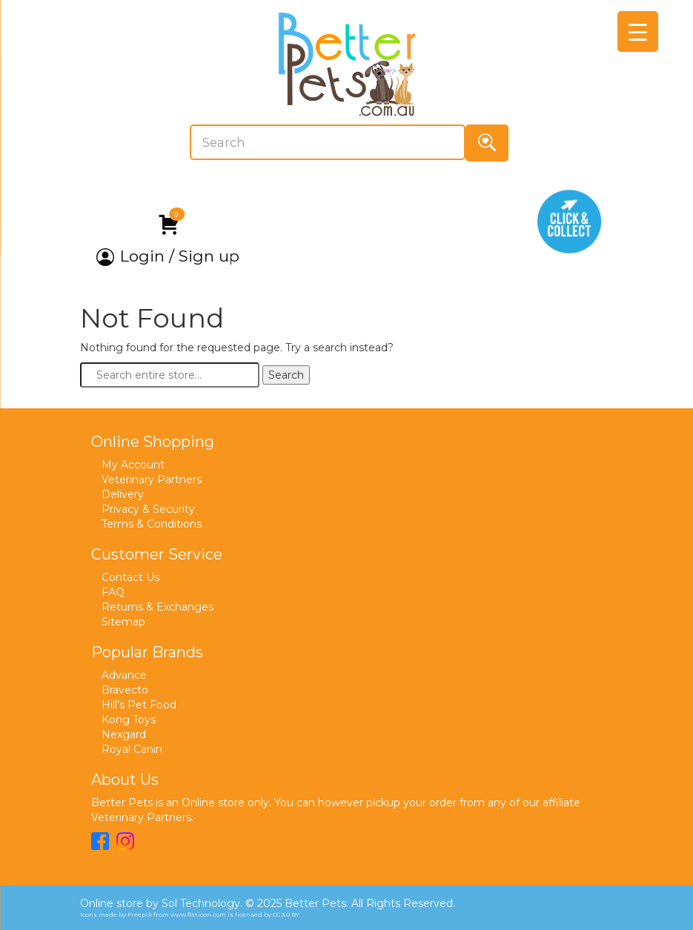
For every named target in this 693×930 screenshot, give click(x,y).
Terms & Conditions (152, 524)
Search (286, 375)
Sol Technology (201, 903)
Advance (124, 675)
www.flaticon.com (198, 914)
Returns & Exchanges (157, 607)
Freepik (139, 914)
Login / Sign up (167, 256)
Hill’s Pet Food (139, 704)
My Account (133, 464)
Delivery (123, 494)
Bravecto (125, 690)
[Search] (327, 142)
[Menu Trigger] (637, 31)
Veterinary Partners (152, 479)
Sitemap (123, 621)
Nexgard (124, 734)
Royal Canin (132, 749)
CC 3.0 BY (286, 914)
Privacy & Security (148, 509)
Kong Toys (129, 719)
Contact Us (130, 577)
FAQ (113, 592)
